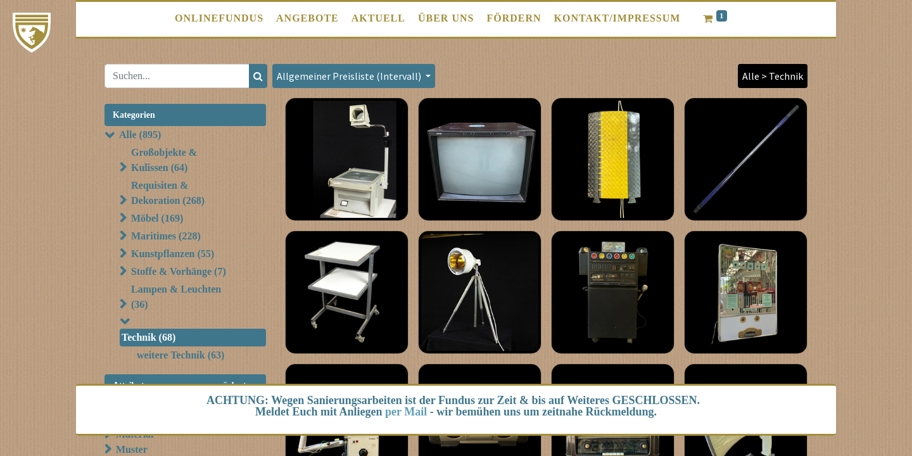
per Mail (406, 411)
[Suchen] (258, 76)
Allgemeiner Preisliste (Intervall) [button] (350, 76)
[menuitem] (219, 18)
